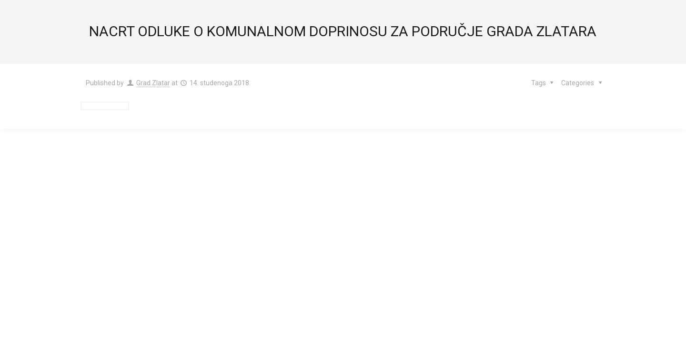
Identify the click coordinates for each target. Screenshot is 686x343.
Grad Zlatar (153, 83)
